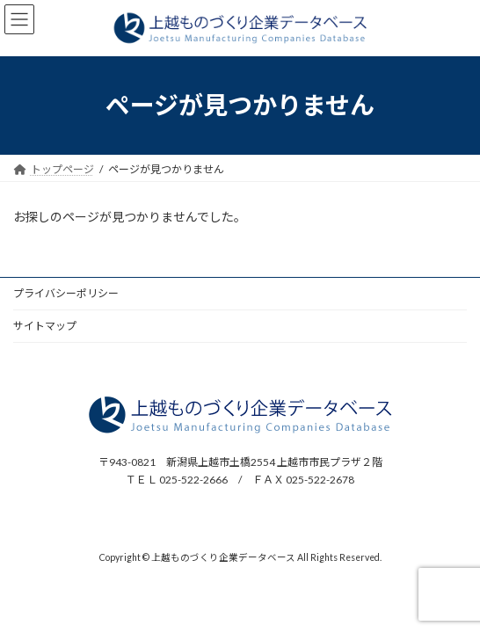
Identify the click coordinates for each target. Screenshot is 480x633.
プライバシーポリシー (66, 293)
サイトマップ (44, 325)
